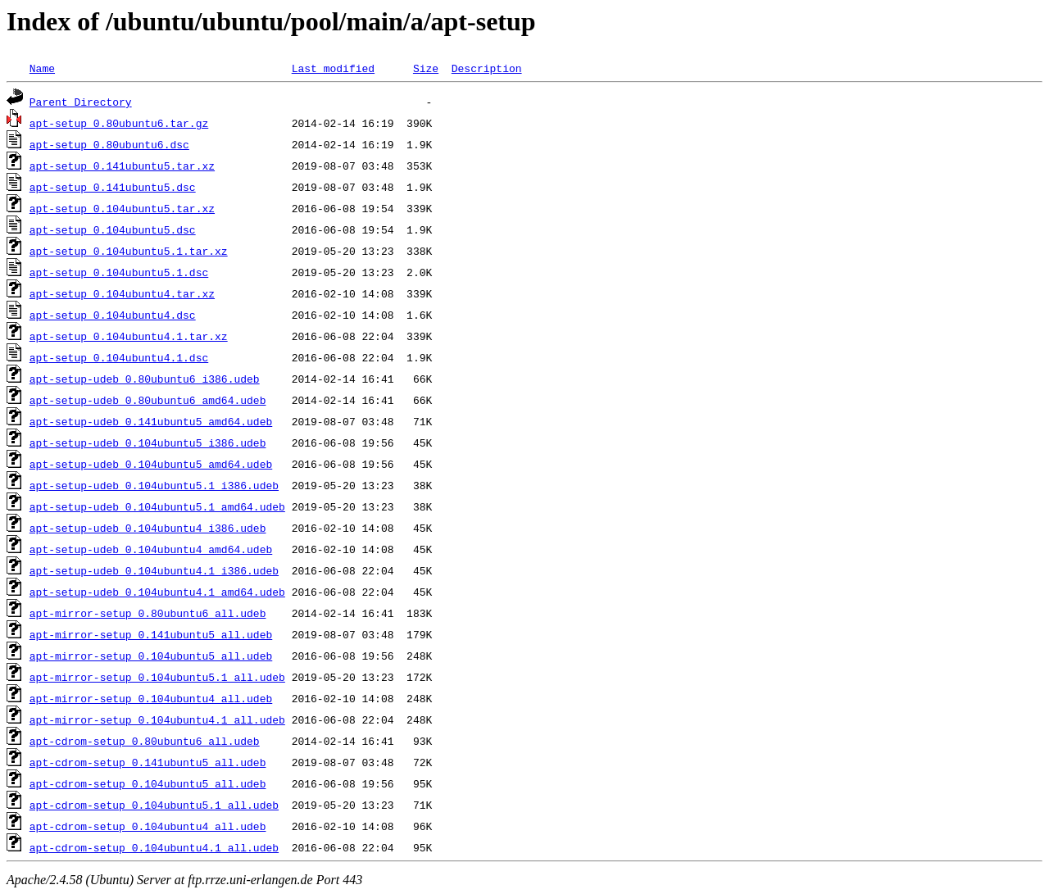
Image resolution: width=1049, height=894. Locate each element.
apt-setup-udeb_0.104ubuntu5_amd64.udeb (151, 463)
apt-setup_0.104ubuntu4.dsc (113, 314)
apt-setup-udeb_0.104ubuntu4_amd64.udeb (151, 549)
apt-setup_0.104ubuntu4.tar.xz (122, 293)
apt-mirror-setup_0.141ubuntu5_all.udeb (151, 634)
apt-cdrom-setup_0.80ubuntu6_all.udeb (145, 740)
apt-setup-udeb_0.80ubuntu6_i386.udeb (145, 378)
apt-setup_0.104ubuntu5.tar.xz (122, 208)
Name (42, 68)
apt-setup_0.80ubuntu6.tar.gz (119, 123)
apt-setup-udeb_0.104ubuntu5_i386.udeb (148, 442)
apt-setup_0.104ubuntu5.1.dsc (119, 272)
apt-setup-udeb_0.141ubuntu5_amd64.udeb (151, 421)
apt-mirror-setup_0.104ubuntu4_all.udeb (151, 698)
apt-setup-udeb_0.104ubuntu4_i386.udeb (148, 527)
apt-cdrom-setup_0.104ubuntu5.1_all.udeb (154, 804)
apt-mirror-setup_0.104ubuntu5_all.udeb (151, 655)
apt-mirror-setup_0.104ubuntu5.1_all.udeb (157, 676)
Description (487, 68)
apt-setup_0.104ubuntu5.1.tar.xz (129, 250)
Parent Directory (81, 101)
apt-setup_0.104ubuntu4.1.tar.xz (129, 336)
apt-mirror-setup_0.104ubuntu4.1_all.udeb (157, 719)
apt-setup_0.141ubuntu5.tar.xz (122, 165)
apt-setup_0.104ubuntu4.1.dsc (119, 357)
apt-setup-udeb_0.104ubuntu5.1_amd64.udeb (157, 506)
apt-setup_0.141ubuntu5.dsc (113, 186)
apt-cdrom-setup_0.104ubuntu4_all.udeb (148, 826)
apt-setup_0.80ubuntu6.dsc (109, 144)
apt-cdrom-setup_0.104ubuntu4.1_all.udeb (154, 847)
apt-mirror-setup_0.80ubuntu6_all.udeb (148, 613)
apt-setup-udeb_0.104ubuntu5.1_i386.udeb (154, 485)
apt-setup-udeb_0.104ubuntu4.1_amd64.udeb (157, 591)
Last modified (333, 68)
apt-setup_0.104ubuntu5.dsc (113, 229)
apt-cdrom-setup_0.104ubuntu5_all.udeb (148, 783)
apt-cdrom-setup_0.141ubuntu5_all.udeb (148, 762)
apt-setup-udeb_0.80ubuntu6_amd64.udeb (148, 400)
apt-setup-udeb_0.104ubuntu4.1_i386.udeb (154, 570)
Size (425, 68)
